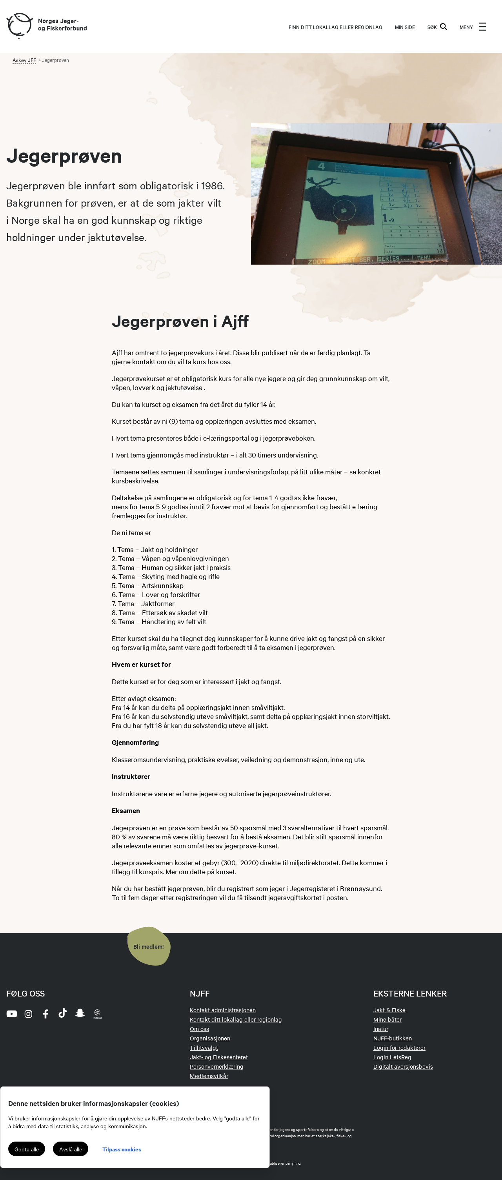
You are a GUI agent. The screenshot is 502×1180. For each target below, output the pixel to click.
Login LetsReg (392, 1057)
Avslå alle (70, 1149)
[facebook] (45, 1013)
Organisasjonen (210, 1038)
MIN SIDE (405, 26)
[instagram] (28, 1013)
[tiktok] (62, 1013)
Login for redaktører (399, 1047)
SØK (437, 26)
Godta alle (27, 1149)
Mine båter (387, 1019)
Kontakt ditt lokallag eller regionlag (236, 1019)
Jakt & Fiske (389, 1010)
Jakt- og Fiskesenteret (219, 1057)
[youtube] (11, 1013)
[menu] (473, 26)
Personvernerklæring (217, 1066)
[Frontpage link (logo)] (19, 26)
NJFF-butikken (392, 1038)
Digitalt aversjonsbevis (403, 1066)
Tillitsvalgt (204, 1047)
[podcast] (97, 1013)
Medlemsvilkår (209, 1076)
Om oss (199, 1029)
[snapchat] (80, 1013)
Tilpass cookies (121, 1149)
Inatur (380, 1029)
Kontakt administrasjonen (223, 1010)
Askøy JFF (24, 59)
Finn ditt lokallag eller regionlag (335, 26)
